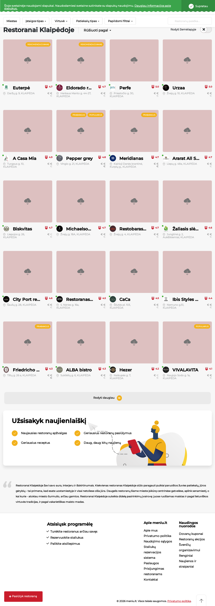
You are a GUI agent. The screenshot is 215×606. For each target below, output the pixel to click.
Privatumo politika (157, 536)
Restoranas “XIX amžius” (92, 299)
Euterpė (21, 87)
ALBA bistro (79, 369)
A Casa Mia (24, 158)
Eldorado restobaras (87, 87)
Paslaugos (151, 563)
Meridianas (131, 158)
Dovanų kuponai (191, 534)
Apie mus (151, 530)
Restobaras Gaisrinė (140, 228)
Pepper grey (79, 158)
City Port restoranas (34, 299)
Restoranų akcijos (192, 539)
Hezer (125, 369)
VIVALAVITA (185, 369)
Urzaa (178, 87)
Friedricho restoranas (36, 369)
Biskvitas (22, 228)
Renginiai (186, 556)
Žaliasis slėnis (187, 228)
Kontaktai (151, 579)
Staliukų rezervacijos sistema (152, 552)
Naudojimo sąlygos (158, 541)
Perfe (125, 87)
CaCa (124, 299)
